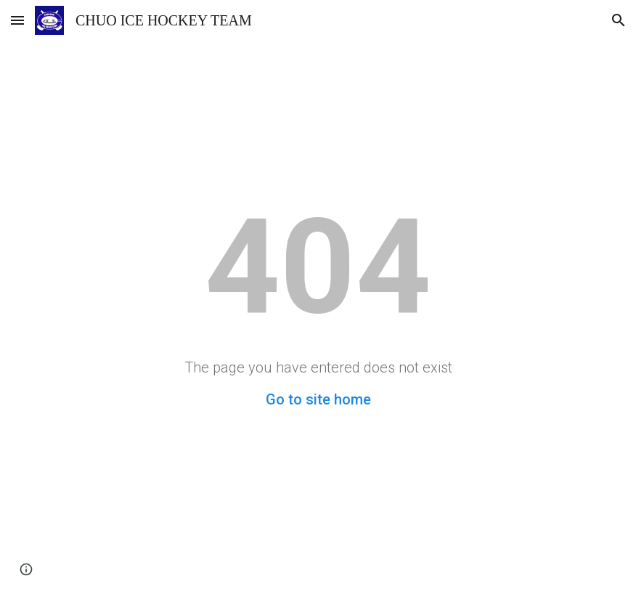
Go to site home (318, 399)
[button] (17, 20)
